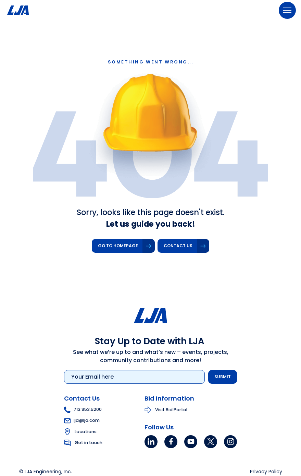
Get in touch (88, 442)
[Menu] (287, 10)
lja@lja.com (82, 420)
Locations (86, 431)
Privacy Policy (266, 471)
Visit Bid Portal (171, 409)
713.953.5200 (83, 409)
